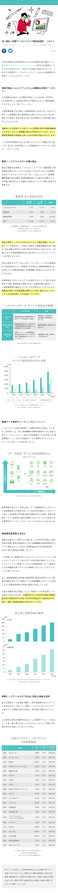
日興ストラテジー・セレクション (19, 65)
